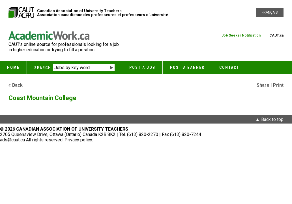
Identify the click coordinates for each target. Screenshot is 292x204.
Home (13, 67)
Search (42, 67)
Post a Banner (187, 67)
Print (278, 85)
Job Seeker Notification (241, 35)
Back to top (272, 119)
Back (17, 85)
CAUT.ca (276, 35)
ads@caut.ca (12, 140)
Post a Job (142, 67)
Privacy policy (78, 140)
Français (270, 12)
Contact (229, 67)
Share (263, 85)
